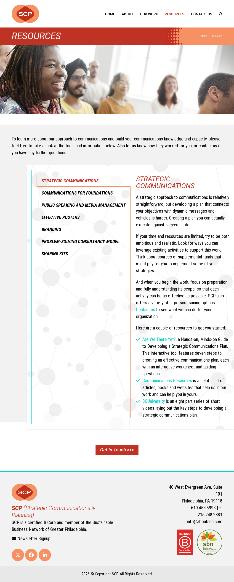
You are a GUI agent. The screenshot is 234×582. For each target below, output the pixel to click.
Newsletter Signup (31, 538)
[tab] (173, 181)
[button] (220, 13)
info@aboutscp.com (204, 521)
